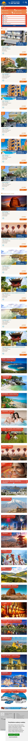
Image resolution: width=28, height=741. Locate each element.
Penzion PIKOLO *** (6, 138)
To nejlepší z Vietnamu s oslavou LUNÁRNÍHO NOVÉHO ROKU (13, 303)
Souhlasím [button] (11, 734)
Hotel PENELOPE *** (6, 111)
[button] (1, 11)
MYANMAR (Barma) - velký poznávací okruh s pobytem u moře (13, 249)
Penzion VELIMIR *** (6, 57)
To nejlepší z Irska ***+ (6, 276)
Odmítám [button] (17, 734)
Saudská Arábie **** (6, 222)
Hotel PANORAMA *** (6, 84)
